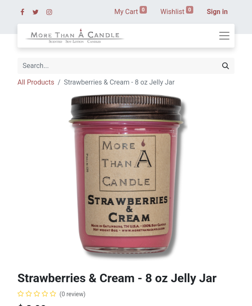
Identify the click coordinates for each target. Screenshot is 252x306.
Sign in (217, 12)
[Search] (226, 66)
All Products (35, 82)
